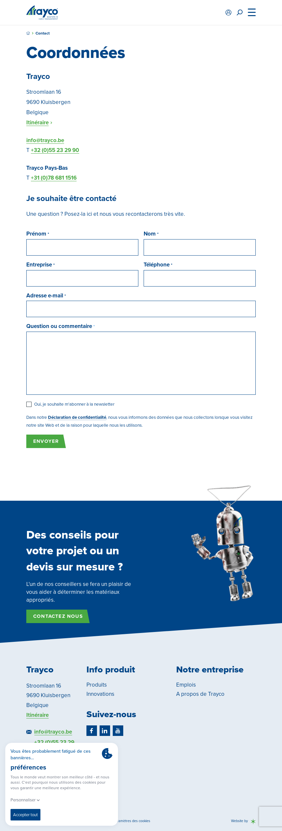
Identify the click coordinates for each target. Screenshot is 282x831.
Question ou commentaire (59, 326)
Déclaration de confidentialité (77, 417)
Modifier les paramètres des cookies (122, 820)
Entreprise (39, 265)
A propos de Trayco (200, 694)
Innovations (100, 694)
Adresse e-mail (45, 296)
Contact (42, 33)
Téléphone (157, 265)
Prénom (37, 234)
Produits (96, 685)
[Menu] (252, 12)
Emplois (186, 685)
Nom (150, 234)
